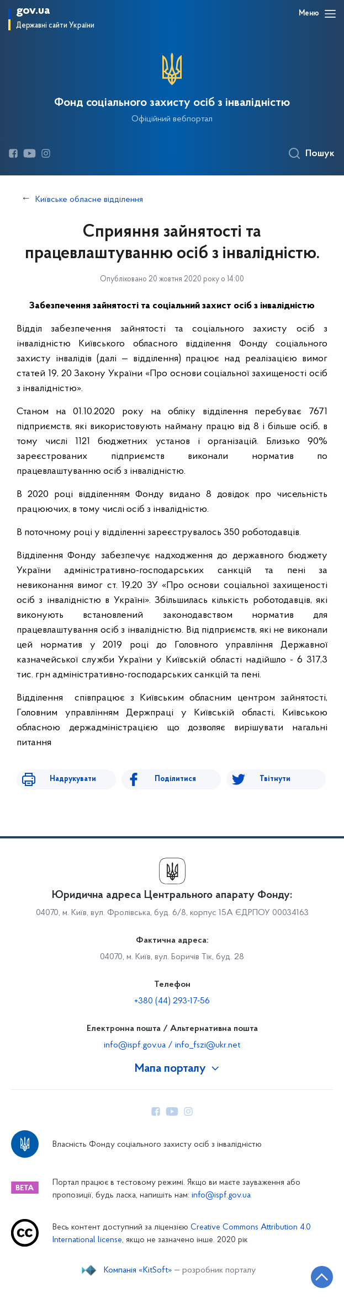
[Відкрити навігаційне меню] (330, 13)
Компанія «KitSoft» (138, 1270)
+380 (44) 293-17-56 (172, 1001)
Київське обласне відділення (89, 199)
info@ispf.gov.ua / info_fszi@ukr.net (172, 1045)
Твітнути (275, 779)
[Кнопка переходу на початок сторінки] (322, 1277)
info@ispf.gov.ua (221, 1195)
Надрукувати (73, 779)
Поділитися (175, 779)
